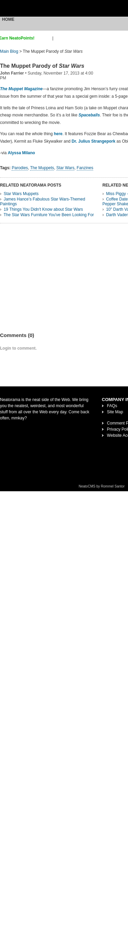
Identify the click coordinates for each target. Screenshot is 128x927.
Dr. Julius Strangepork (93, 141)
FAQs (112, 405)
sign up (44, 38)
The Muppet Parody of (42, 66)
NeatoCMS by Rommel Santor (102, 486)
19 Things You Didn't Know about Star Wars (43, 209)
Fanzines (85, 167)
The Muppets (42, 167)
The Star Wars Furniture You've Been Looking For (48, 214)
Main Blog (9, 51)
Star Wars (65, 167)
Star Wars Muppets (21, 193)
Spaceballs (89, 115)
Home (8, 19)
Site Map (115, 412)
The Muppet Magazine (21, 88)
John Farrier (12, 73)
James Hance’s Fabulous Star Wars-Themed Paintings (42, 201)
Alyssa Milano (21, 152)
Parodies (20, 167)
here (58, 133)
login (59, 38)
